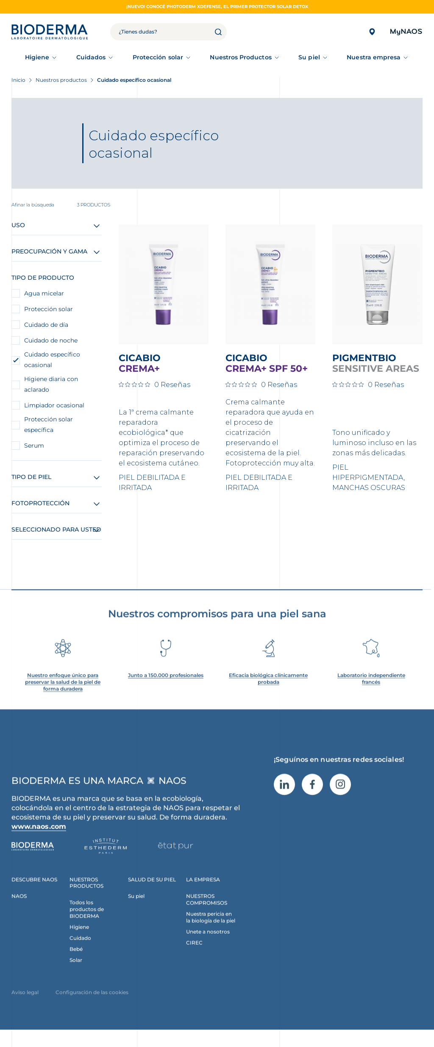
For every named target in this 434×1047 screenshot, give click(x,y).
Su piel (309, 57)
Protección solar (158, 57)
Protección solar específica (48, 424)
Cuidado (80, 948)
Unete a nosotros (208, 941)
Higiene (37, 57)
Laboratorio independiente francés (371, 689)
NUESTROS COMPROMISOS (206, 909)
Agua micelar (44, 293)
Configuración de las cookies (92, 1002)
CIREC (194, 953)
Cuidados (91, 57)
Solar (76, 970)
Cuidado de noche (51, 340)
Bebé (76, 959)
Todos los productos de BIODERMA (87, 919)
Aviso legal (25, 1002)
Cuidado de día (46, 325)
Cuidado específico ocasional (52, 360)
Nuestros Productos (240, 57)
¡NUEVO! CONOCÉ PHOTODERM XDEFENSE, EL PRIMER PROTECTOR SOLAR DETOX (217, 6)
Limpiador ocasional (54, 405)
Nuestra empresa (374, 57)
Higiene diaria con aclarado (51, 384)
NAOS (19, 906)
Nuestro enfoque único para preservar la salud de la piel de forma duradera (62, 692)
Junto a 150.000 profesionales (165, 685)
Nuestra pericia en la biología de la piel (210, 927)
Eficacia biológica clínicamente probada (268, 689)
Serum (34, 445)
